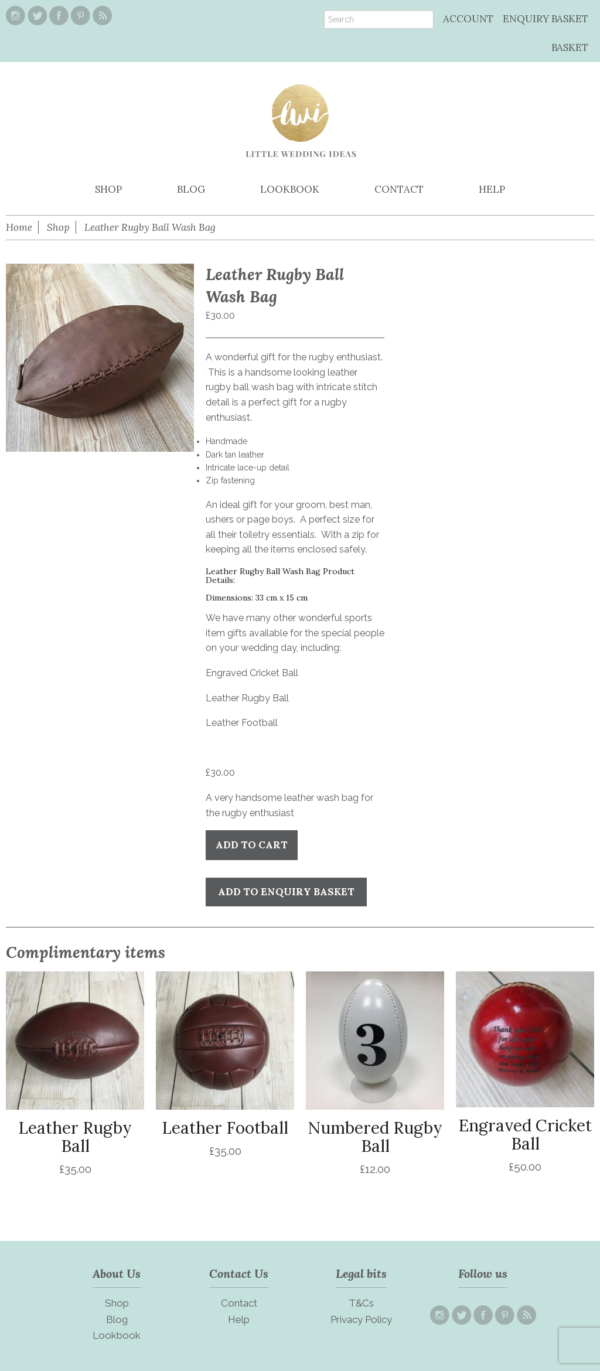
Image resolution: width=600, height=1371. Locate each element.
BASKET (569, 47)
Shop (58, 227)
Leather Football (242, 722)
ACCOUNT (468, 18)
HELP (492, 189)
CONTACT (399, 189)
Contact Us (238, 1273)
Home (19, 227)
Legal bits (361, 1273)
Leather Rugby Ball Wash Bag (150, 227)
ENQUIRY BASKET (545, 18)
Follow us (482, 1273)
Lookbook (117, 1335)
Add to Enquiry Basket (286, 891)
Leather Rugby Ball (247, 698)
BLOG (191, 189)
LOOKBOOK (289, 189)
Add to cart (252, 844)
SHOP (108, 189)
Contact (239, 1303)
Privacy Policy (361, 1319)
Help (239, 1319)
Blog (117, 1319)
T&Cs (361, 1303)
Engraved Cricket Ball (252, 672)
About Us (117, 1273)
